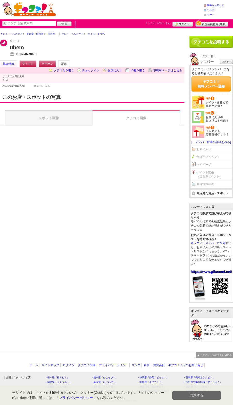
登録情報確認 (205, 184)
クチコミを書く (64, 70)
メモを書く (137, 70)
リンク (136, 365)
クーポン (47, 64)
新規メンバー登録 (211, 23)
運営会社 (159, 365)
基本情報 (8, 64)
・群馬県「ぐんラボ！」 (58, 386)
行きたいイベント (208, 157)
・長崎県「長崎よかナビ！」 (199, 377)
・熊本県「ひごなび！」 (104, 377)
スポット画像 (49, 118)
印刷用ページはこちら (167, 70)
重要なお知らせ (215, 5)
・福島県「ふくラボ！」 (58, 382)
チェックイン (91, 70)
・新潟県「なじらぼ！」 (104, 382)
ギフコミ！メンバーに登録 (208, 243)
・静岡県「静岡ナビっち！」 (153, 377)
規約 (147, 365)
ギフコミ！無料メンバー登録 (211, 83)
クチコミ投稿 (86, 365)
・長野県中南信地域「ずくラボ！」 (202, 382)
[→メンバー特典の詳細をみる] (211, 142)
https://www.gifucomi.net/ (211, 272)
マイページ (204, 164)
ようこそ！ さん (157, 23)
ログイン (182, 23)
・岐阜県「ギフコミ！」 (150, 382)
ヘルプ (210, 9)
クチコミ (28, 64)
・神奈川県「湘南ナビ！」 (151, 386)
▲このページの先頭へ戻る (214, 355)
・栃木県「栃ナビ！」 (57, 377)
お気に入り (115, 70)
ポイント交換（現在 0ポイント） (209, 174)
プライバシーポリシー (113, 365)
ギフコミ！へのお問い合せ (185, 365)
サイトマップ (50, 365)
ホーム (210, 14)
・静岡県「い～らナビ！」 (197, 386)
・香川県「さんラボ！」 (104, 386)
